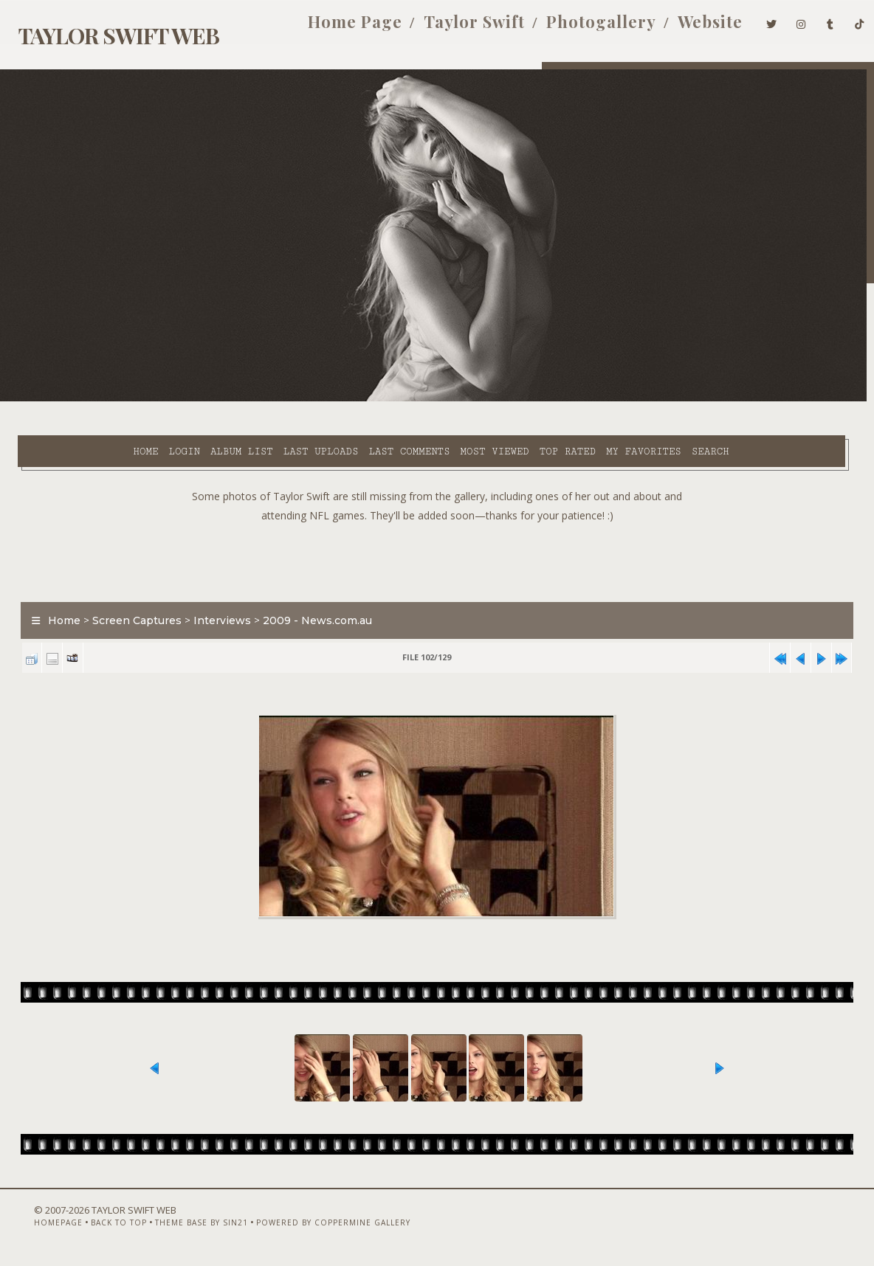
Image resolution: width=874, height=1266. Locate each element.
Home (58, 399)
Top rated (480, 399)
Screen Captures (128, 602)
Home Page (333, 28)
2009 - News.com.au (309, 602)
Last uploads (233, 399)
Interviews (214, 602)
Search (320, 416)
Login (96, 399)
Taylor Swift (452, 28)
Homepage (33, 1227)
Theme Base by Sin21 (176, 1227)
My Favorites (555, 399)
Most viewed (407, 399)
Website (688, 28)
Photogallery (579, 28)
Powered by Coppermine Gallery (308, 1227)
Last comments (321, 399)
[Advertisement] (437, 541)
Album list (154, 399)
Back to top (94, 1227)
